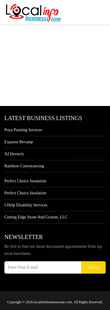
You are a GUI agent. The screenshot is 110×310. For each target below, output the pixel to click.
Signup (93, 267)
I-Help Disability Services (25, 205)
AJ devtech (14, 154)
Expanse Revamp (18, 142)
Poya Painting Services (23, 130)
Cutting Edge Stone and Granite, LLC (35, 217)
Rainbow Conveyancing (24, 166)
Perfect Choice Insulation (25, 181)
